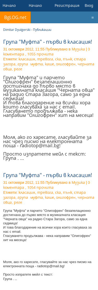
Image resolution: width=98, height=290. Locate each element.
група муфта (30, 63)
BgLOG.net (15, 17)
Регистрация (67, 5)
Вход (89, 5)
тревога (45, 58)
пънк (67, 58)
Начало (9, 5)
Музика (78, 49)
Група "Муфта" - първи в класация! (47, 41)
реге (18, 68)
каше (49, 63)
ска (58, 58)
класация (27, 58)
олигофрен (66, 63)
